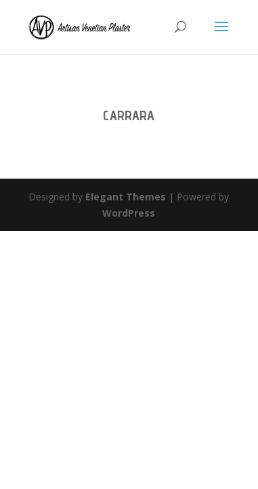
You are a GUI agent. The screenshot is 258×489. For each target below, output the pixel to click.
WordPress (128, 212)
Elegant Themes (125, 196)
